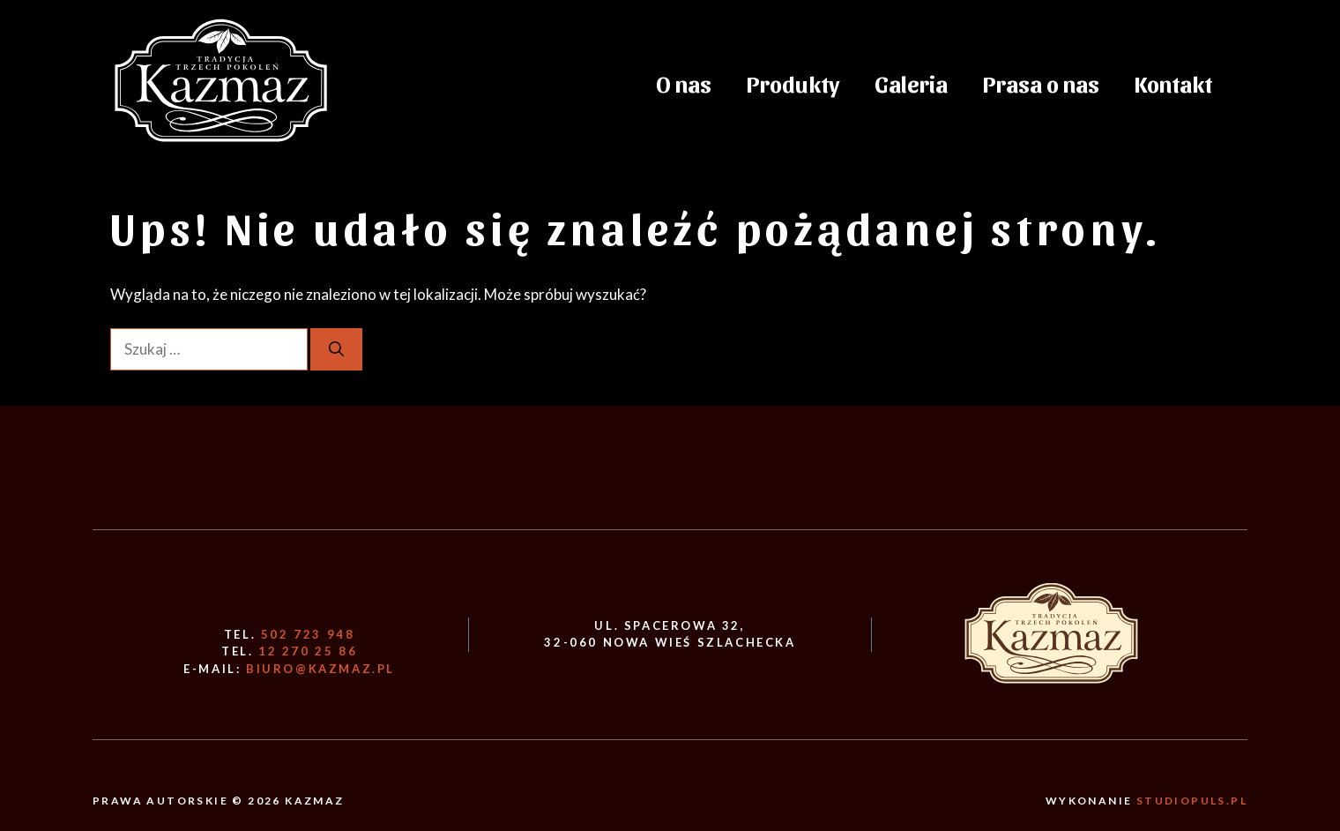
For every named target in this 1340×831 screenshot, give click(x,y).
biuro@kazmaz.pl (320, 669)
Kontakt (1173, 83)
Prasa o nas (1041, 83)
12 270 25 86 (307, 651)
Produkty (793, 83)
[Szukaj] (336, 349)
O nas (683, 83)
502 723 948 (308, 634)
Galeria (911, 83)
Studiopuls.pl (1191, 800)
